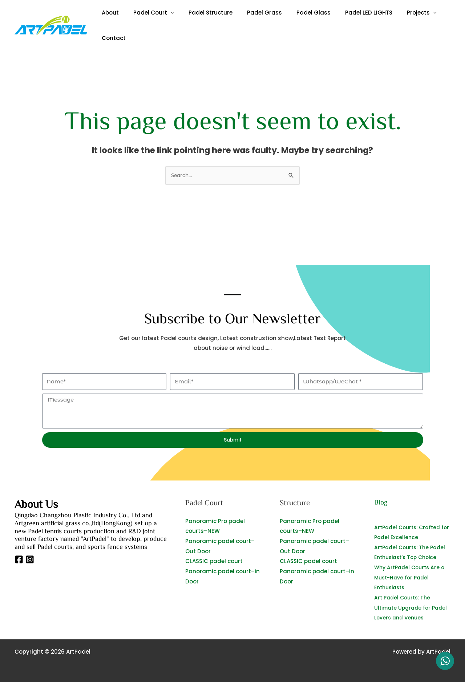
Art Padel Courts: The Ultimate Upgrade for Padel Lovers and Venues (409, 607)
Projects (394, 12)
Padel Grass (251, 12)
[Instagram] (29, 561)
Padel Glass (297, 12)
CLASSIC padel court (214, 562)
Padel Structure (201, 12)
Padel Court (145, 12)
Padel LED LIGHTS (348, 12)
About (108, 12)
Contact (112, 38)
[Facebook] (19, 561)
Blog (381, 503)
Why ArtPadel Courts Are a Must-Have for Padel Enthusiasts (411, 577)
